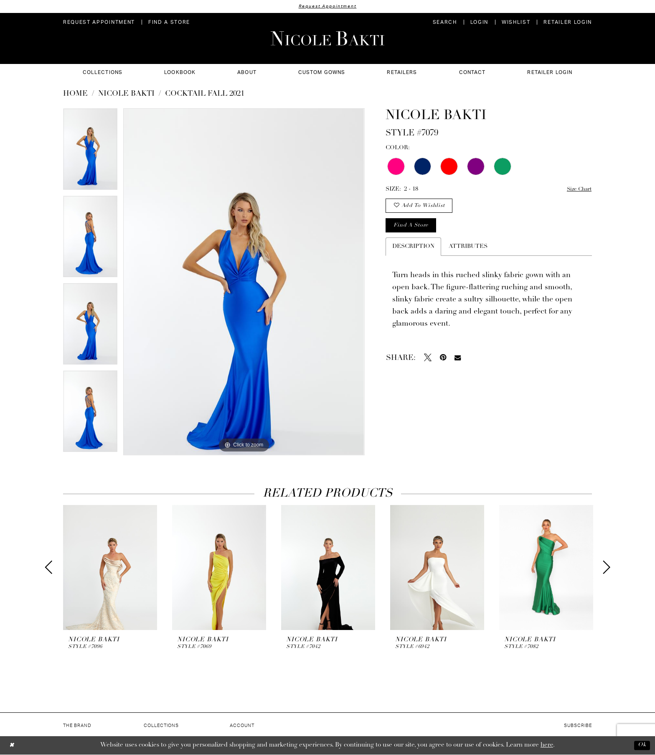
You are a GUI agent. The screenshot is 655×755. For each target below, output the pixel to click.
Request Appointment (327, 6)
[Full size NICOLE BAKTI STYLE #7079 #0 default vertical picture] (244, 282)
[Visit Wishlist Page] (516, 23)
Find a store (413, 230)
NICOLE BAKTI (126, 94)
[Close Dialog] (12, 745)
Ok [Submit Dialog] (641, 745)
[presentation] (110, 567)
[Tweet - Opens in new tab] (428, 363)
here (547, 745)
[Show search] (445, 23)
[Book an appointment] (99, 23)
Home (75, 94)
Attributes (468, 252)
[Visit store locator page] (169, 23)
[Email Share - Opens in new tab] (457, 363)
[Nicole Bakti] (327, 39)
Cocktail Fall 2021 (204, 94)
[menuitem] (99, 23)
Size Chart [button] (578, 190)
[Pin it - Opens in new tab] (443, 363)
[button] (479, 23)
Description (413, 252)
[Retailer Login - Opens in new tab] (568, 23)
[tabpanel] (90, 152)
